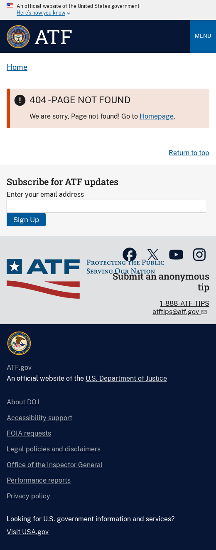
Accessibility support (39, 418)
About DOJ (23, 402)
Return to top (189, 153)
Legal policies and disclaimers (54, 449)
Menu (203, 36)
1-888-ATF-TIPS (184, 303)
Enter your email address (45, 194)
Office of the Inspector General (55, 465)
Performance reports (39, 480)
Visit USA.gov (28, 532)
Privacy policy (28, 496)
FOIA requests (29, 433)
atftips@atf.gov (176, 312)
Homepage (157, 116)
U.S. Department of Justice (126, 378)
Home (17, 67)
